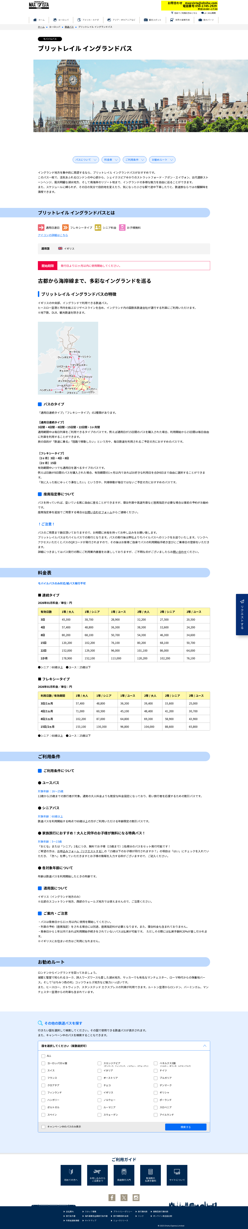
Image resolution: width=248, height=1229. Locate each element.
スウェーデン (108, 1114)
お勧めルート (159, 159)
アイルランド (164, 1114)
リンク (141, 1216)
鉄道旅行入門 (124, 1179)
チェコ (104, 1085)
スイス (48, 1070)
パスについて (83, 159)
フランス (49, 1077)
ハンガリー (50, 1100)
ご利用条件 (132, 159)
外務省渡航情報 (72, 1220)
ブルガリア (163, 1077)
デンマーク (163, 1085)
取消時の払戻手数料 (150, 1179)
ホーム (41, 19)
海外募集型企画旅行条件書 (96, 1216)
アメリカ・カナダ (90, 19)
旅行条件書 (70, 1216)
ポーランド (163, 1100)
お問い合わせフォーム (98, 512)
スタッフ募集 (90, 1211)
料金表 (108, 159)
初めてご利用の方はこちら (185, 13)
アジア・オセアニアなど (124, 19)
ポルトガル (50, 1107)
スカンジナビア (109, 1063)
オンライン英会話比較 (162, 1216)
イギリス (105, 1092)
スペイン (49, 1114)
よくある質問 (210, 13)
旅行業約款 (142, 1211)
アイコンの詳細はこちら (53, 234)
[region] (124, 1088)
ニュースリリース (120, 1220)
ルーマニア (107, 1107)
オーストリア (108, 1077)
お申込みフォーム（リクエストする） (80, 851)
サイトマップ (90, 1220)
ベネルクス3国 (164, 1063)
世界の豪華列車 (182, 19)
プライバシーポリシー (122, 1211)
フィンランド (52, 1092)
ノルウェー (107, 1100)
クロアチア (50, 1085)
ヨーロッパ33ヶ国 (54, 1063)
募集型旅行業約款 (160, 1211)
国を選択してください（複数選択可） (65, 1046)
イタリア (105, 1070)
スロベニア (163, 1107)
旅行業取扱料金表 (120, 1216)
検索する (186, 1127)
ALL (46, 1055)
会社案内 (70, 1211)
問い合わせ (180, 552)
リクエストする (242, 614)
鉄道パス (69, 26)
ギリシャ (161, 1092)
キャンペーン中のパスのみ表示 (61, 1127)
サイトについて (177, 1179)
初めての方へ (71, 1179)
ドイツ (160, 1070)
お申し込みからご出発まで (97, 1179)
